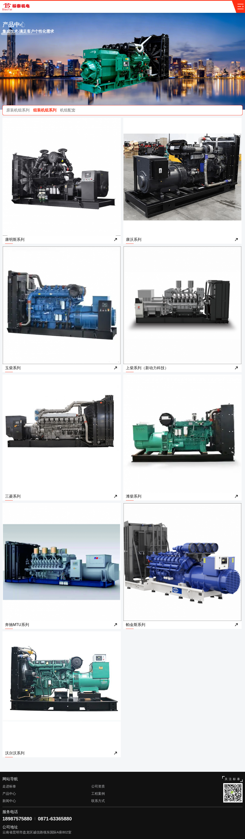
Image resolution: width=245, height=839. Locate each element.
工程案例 (98, 793)
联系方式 (98, 801)
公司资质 (98, 786)
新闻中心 (9, 801)
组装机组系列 (44, 110)
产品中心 (9, 793)
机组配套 (68, 110)
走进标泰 (9, 786)
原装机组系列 (18, 110)
